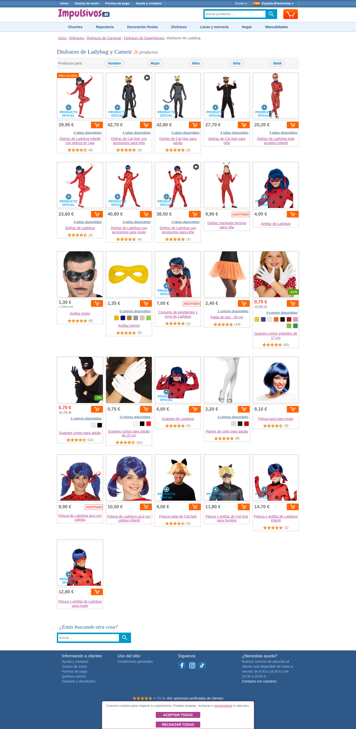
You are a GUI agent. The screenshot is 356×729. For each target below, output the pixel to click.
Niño (196, 63)
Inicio (64, 3)
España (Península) (273, 3)
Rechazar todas (178, 725)
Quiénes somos (74, 676)
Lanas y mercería (214, 27)
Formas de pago (117, 3)
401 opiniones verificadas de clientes (195, 698)
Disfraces (179, 27)
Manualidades (276, 27)
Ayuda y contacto (149, 3)
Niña (236, 63)
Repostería (105, 27)
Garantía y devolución (78, 681)
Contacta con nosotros (259, 681)
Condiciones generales (135, 661)
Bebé (277, 63)
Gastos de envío (87, 3)
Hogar (247, 27)
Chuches (75, 27)
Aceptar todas (178, 715)
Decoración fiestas (142, 27)
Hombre (114, 63)
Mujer (155, 63)
